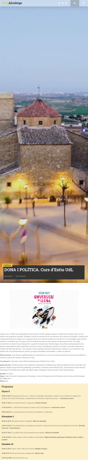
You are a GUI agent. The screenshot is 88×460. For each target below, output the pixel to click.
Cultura (7, 265)
